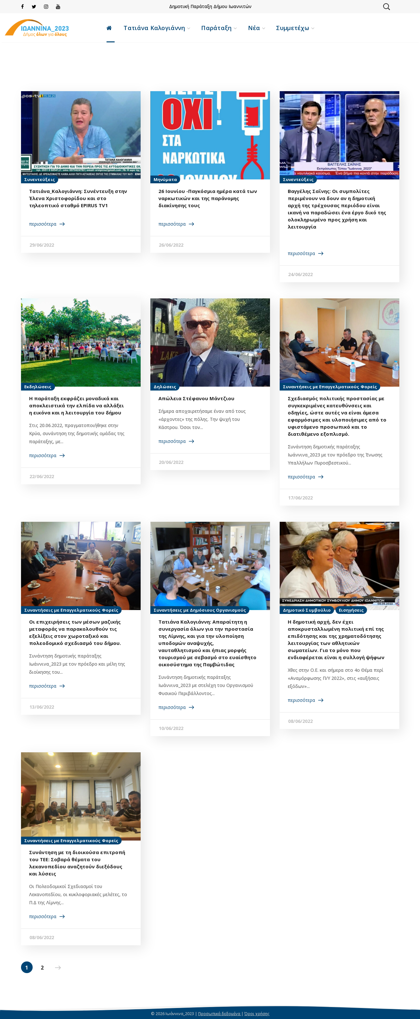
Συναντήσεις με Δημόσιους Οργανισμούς (200, 610)
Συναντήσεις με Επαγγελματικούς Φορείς (330, 387)
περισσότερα (42, 224)
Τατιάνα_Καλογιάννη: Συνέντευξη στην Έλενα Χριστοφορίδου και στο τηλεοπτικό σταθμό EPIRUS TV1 (78, 198)
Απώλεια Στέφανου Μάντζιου (196, 398)
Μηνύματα (165, 179)
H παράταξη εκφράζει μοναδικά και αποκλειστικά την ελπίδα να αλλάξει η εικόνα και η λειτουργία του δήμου (76, 405)
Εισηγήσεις (351, 610)
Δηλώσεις (165, 387)
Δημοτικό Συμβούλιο (307, 610)
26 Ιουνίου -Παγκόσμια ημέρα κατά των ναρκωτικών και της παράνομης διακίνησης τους (207, 198)
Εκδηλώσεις (38, 387)
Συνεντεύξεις (39, 179)
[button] (386, 6)
